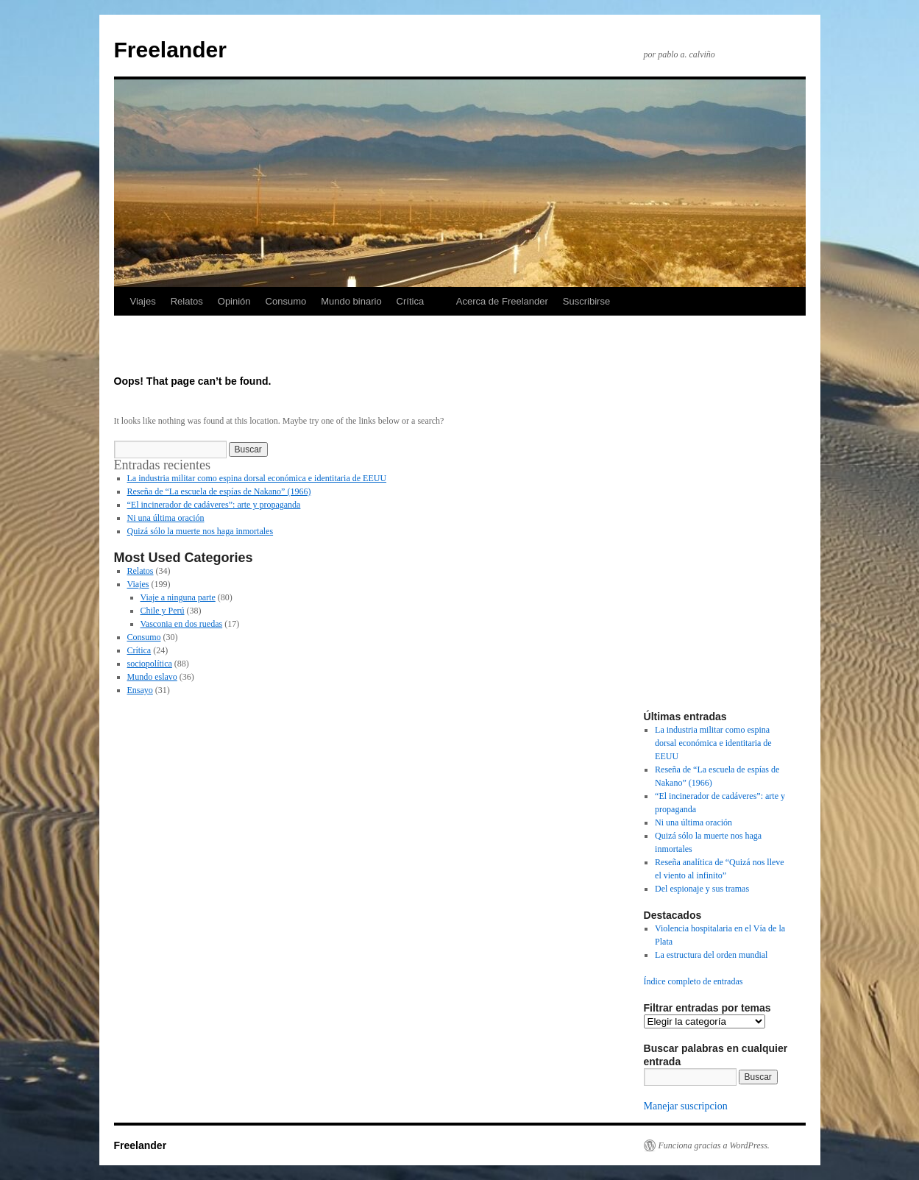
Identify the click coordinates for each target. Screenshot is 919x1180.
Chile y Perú (163, 610)
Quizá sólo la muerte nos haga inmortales (200, 531)
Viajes (143, 301)
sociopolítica (149, 663)
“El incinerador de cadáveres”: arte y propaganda (214, 505)
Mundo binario (351, 301)
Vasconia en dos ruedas (182, 624)
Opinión (234, 301)
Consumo (286, 301)
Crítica (411, 301)
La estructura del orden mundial (711, 955)
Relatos (187, 301)
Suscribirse (586, 301)
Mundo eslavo (152, 677)
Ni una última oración (166, 518)
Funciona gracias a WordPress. (714, 1145)
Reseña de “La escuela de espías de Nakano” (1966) (219, 491)
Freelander (170, 50)
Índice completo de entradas (693, 981)
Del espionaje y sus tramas (702, 889)
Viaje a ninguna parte (178, 597)
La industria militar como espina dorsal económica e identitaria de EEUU (257, 478)
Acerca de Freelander (502, 301)
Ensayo (140, 690)
